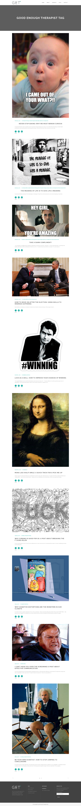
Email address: (59, 792)
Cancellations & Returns (32, 791)
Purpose (48, 187)
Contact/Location (31, 792)
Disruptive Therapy (26, 120)
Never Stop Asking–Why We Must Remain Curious (40, 124)
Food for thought (32, 120)
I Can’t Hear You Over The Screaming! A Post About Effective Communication (37, 667)
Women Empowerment (62, 187)
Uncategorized (45, 120)
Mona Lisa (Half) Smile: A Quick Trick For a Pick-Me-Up (38, 473)
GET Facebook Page (46, 790)
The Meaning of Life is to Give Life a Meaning (40, 191)
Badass (26, 187)
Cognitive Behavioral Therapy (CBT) (34, 187)
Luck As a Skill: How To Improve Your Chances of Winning (40, 378)
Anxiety (24, 187)
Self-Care (41, 120)
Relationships (37, 120)
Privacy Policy (30, 789)
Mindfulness (25, 374)
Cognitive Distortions (24, 604)
